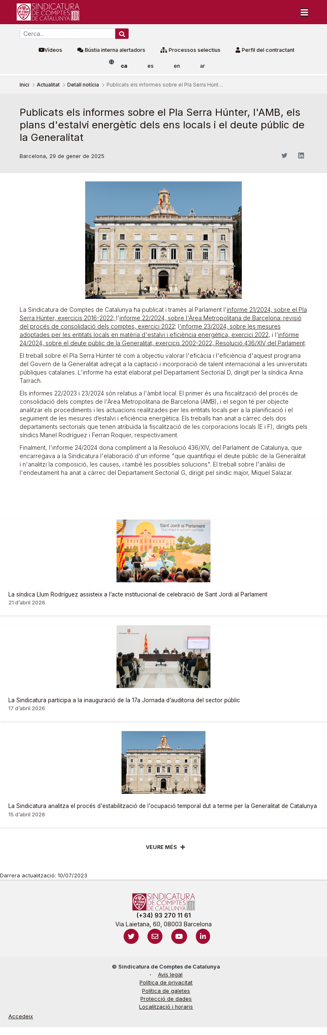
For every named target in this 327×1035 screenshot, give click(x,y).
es (150, 66)
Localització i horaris (166, 1007)
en (177, 66)
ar (202, 66)
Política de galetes (166, 991)
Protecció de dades (166, 999)
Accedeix (20, 1016)
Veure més (161, 847)
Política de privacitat (166, 982)
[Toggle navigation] (304, 12)
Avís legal (170, 974)
